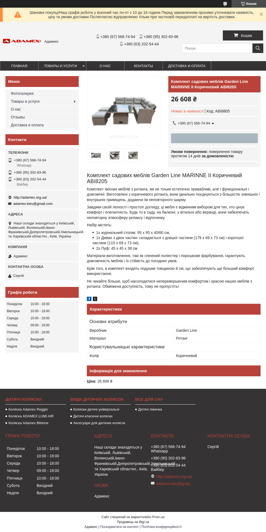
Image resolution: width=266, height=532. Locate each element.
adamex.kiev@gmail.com (33, 204)
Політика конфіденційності (161, 527)
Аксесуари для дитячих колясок (99, 423)
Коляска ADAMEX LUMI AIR (31, 416)
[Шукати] (257, 48)
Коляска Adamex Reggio (28, 409)
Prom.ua (158, 517)
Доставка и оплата (186, 66)
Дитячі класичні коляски (92, 416)
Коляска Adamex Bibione (28, 423)
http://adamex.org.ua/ (30, 197)
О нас (105, 66)
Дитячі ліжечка (150, 409)
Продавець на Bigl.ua (133, 522)
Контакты (143, 66)
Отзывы (18, 117)
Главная (19, 66)
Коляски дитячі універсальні (96, 409)
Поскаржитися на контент (119, 527)
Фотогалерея (22, 93)
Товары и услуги (60, 66)
